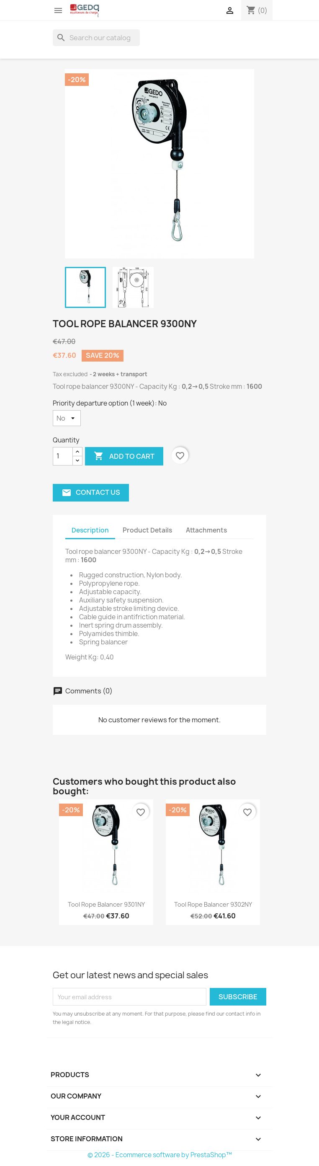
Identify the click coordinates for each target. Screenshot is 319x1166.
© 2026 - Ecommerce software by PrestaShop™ (159, 1154)
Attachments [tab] (206, 530)
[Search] (96, 37)
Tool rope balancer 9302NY (213, 904)
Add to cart (124, 456)
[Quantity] (63, 456)
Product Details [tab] (147, 530)
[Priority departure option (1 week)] (67, 418)
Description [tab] (90, 530)
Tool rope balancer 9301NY (106, 904)
